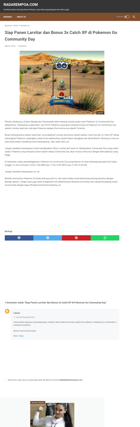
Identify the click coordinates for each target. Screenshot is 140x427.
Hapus (21, 354)
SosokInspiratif (124, 141)
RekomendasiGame (112, 151)
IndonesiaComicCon (113, 136)
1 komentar (22, 47)
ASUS (119, 121)
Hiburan (108, 126)
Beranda (9, 17)
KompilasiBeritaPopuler (114, 146)
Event (107, 121)
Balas (15, 354)
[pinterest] (59, 252)
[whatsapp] (81, 252)
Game (108, 111)
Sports (107, 131)
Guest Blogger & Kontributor (67, 417)
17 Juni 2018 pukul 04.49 (23, 335)
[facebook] (15, 252)
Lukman (16, 331)
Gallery (108, 141)
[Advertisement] (48, 223)
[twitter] (37, 252)
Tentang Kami (88, 417)
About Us (22, 17)
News (108, 116)
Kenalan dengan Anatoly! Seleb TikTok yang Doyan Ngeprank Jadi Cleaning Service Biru (118, 72)
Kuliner (122, 126)
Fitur (120, 111)
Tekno (121, 116)
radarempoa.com (22, 3)
